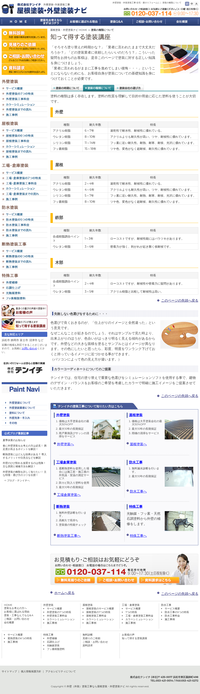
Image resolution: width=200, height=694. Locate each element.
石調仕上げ (53, 641)
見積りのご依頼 (91, 638)
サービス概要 (54, 608)
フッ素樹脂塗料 (56, 649)
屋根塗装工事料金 (96, 615)
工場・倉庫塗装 (131, 604)
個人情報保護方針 (31, 671)
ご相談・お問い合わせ (16, 618)
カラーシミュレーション (61, 619)
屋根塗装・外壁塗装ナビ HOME (68, 29)
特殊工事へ (138, 536)
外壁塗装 (63, 415)
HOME (8, 604)
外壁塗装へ (65, 444)
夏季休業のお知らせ (14, 440)
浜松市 (6, 340)
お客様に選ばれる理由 (16, 611)
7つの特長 (131, 612)
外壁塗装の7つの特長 (59, 612)
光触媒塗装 (53, 645)
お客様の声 (128, 634)
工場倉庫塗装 (66, 462)
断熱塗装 (63, 507)
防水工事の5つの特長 (177, 612)
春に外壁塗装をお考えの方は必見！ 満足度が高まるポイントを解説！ (24, 447)
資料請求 (88, 645)
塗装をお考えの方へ (15, 608)
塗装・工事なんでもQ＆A (18, 615)
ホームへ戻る (64, 593)
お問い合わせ (29, 348)
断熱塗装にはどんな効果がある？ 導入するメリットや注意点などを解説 (24, 456)
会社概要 (9, 622)
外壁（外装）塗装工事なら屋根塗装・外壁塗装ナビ (96, 686)
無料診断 (88, 634)
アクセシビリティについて (60, 671)
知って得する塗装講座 (134, 638)
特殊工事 (136, 507)
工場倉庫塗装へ (69, 495)
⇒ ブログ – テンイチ (15, 480)
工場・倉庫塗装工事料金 (139, 615)
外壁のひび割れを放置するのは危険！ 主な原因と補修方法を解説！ (24, 464)
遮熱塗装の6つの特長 (20, 638)
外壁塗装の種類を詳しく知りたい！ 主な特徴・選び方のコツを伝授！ (24, 473)
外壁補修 (52, 638)
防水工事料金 (172, 615)
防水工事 (136, 462)
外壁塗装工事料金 (57, 615)
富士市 (24, 340)
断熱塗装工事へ (69, 536)
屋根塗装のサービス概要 (100, 608)
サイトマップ (9, 671)
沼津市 (33, 340)
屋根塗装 (136, 415)
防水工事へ (138, 491)
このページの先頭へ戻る (179, 300)
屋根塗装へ (138, 444)
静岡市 (15, 340)
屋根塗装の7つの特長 (98, 612)
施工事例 (52, 622)
